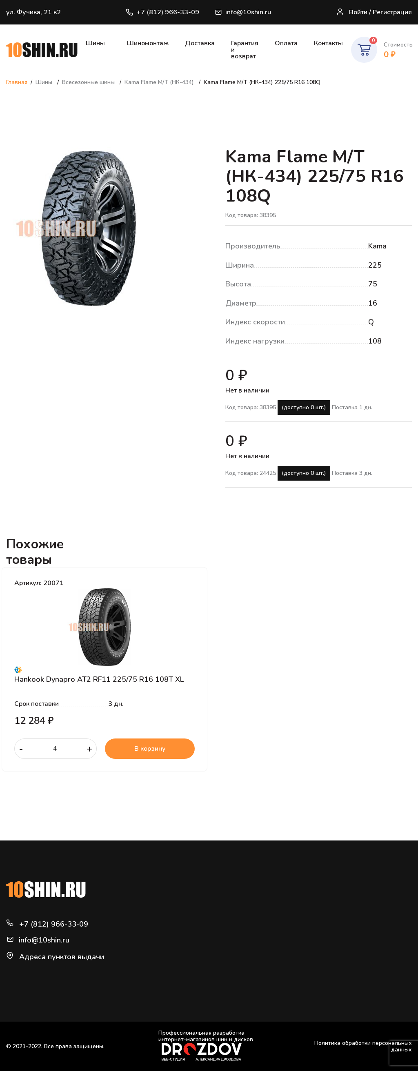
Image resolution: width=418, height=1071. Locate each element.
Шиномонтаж (148, 43)
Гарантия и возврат (244, 50)
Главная (16, 82)
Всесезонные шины (89, 82)
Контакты (328, 43)
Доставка (200, 43)
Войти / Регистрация (374, 12)
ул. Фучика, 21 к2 (33, 12)
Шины (95, 43)
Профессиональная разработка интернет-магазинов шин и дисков (205, 1045)
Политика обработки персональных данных (363, 1046)
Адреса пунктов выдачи (61, 957)
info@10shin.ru (243, 12)
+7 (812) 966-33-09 (162, 12)
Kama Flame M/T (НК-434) (160, 82)
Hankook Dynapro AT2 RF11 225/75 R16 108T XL (99, 679)
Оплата (286, 43)
